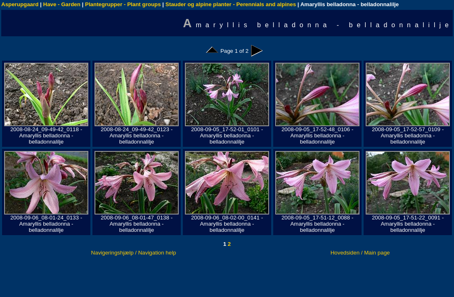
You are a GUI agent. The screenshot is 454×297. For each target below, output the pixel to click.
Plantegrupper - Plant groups (123, 4)
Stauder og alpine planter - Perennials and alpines (231, 4)
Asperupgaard (19, 4)
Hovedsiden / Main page (360, 253)
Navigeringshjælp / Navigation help (133, 253)
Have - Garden (61, 4)
